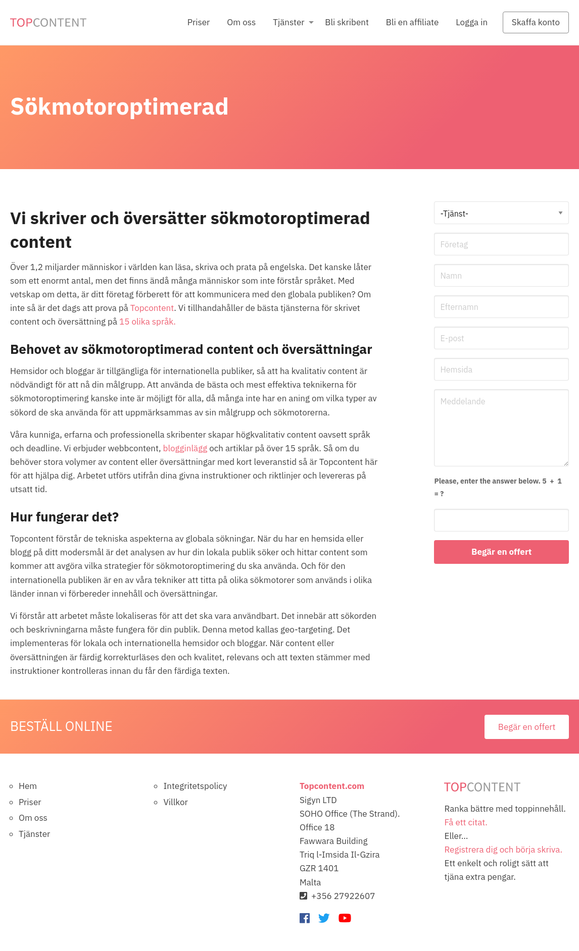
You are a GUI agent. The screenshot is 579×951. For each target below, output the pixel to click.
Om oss (241, 22)
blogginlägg (185, 448)
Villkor (175, 802)
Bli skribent (347, 22)
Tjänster (288, 22)
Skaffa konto (536, 22)
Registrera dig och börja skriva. (503, 849)
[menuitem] (198, 22)
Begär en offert (527, 726)
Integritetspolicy (195, 785)
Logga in (472, 22)
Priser (198, 22)
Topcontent (152, 307)
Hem (28, 785)
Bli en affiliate (412, 22)
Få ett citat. (465, 822)
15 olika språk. (147, 321)
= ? (498, 486)
